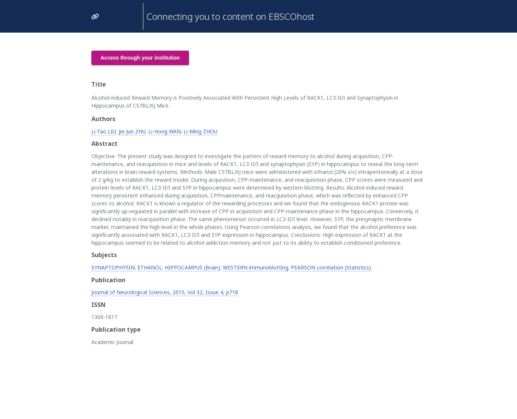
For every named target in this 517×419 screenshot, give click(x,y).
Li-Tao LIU (103, 131)
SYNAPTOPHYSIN (113, 267)
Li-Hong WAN (164, 131)
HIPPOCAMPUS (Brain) (192, 267)
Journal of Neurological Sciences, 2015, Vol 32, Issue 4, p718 (164, 292)
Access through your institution (140, 58)
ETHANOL (149, 267)
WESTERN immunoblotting (255, 267)
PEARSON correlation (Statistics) (331, 267)
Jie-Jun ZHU (132, 131)
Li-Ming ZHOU (200, 131)
